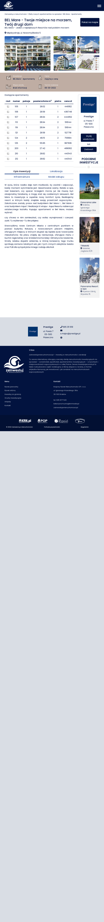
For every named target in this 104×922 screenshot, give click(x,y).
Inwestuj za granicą (13, 394)
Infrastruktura (22, 176)
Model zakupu (56, 176)
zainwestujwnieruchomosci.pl (66, 407)
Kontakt (8, 405)
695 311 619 (66, 326)
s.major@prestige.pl (70, 332)
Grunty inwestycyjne (13, 398)
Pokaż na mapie (90, 22)
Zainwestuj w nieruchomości (16, 14)
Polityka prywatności (52, 427)
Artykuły (8, 401)
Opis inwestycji (21, 171)
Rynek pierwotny (11, 387)
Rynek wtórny (10, 390)
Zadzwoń (88, 149)
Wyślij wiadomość (88, 138)
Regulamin (85, 427)
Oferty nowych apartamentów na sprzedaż (45, 14)
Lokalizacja (56, 171)
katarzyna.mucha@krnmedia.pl (66, 403)
